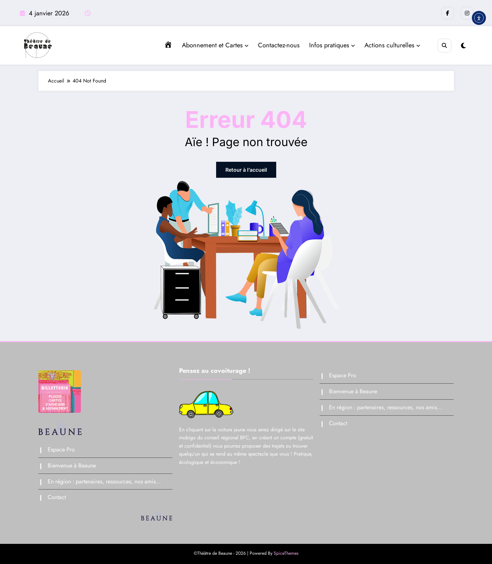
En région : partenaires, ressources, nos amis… (104, 481)
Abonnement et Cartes (215, 45)
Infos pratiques (332, 45)
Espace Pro (61, 449)
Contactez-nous (279, 45)
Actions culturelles (392, 45)
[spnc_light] (463, 46)
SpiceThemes (286, 553)
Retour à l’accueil (246, 170)
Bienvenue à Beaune (72, 465)
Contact (57, 497)
